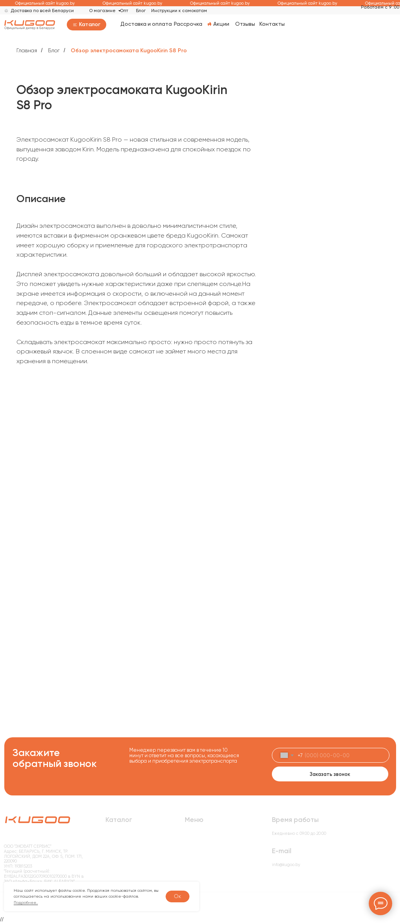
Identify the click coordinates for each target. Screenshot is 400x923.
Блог (141, 10)
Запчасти (115, 871)
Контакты (272, 24)
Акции (221, 24)
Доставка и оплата (146, 24)
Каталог (89, 24)
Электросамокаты (124, 838)
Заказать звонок (330, 774)
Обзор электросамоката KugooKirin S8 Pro (129, 50)
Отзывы (245, 24)
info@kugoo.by (286, 864)
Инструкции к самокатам (179, 10)
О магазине (102, 10)
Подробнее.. (26, 902)
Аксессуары (117, 863)
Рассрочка (188, 24)
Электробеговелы (124, 854)
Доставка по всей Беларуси (42, 10)
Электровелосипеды (127, 846)
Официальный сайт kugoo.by (47, 3)
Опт (124, 10)
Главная (26, 50)
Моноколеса (118, 879)
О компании (197, 846)
